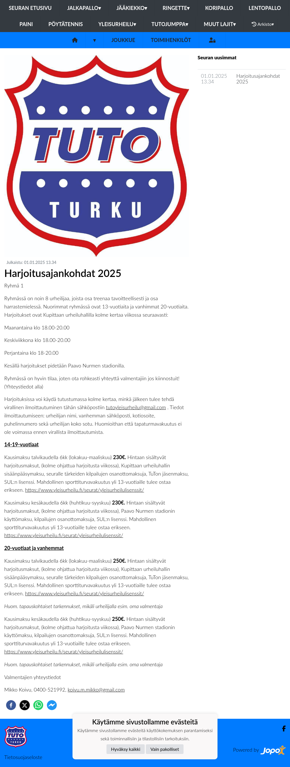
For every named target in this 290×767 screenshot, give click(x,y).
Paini (26, 24)
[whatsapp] (38, 705)
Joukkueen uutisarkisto (227, 97)
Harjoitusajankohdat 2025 (258, 79)
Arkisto (263, 24)
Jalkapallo (84, 8)
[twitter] (25, 705)
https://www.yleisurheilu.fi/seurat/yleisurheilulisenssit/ (84, 490)
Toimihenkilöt (171, 40)
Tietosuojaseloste (23, 757)
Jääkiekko (131, 8)
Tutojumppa (170, 24)
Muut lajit (220, 24)
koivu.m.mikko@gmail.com (96, 689)
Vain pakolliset (164, 749)
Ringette (176, 8)
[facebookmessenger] (52, 705)
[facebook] (11, 705)
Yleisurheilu (117, 24)
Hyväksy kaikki (125, 749)
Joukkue (123, 40)
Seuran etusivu (30, 8)
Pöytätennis (65, 24)
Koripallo (219, 8)
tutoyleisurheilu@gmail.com (136, 407)
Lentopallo (265, 8)
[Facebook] (282, 729)
